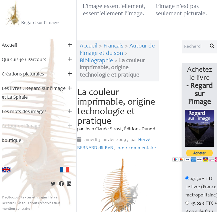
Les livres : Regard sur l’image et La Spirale (34, 93)
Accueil (9, 45)
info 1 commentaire (136, 148)
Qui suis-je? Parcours (24, 59)
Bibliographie (96, 61)
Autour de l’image (21, 126)
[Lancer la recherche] (212, 46)
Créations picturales (23, 74)
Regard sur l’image (32, 13)
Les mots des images (24, 111)
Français (113, 46)
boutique (11, 140)
